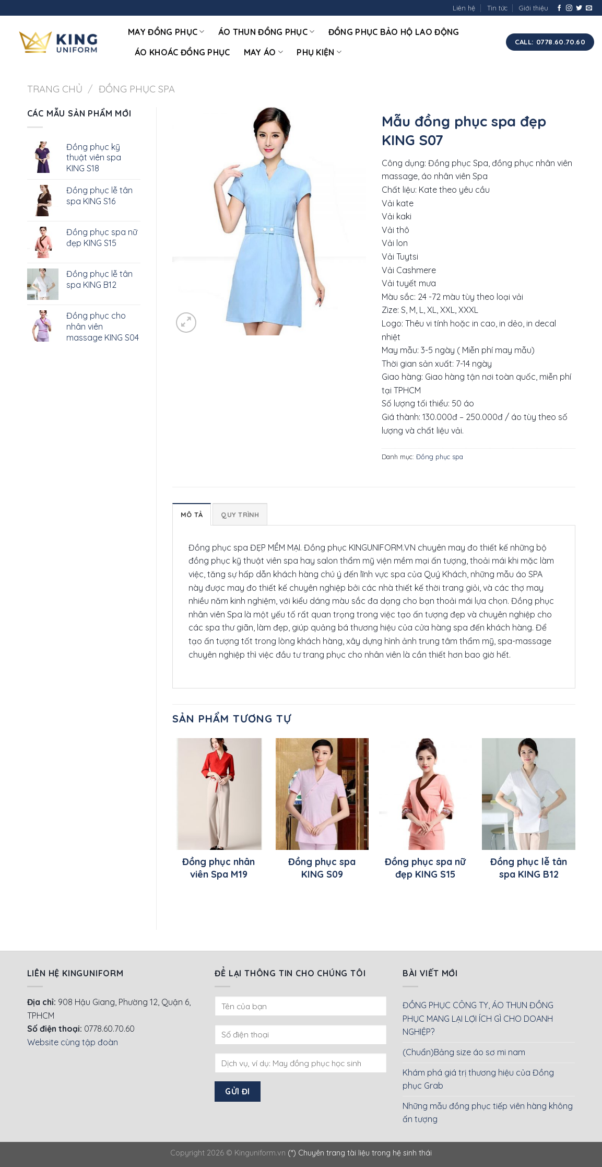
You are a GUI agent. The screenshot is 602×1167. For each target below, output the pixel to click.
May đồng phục (166, 32)
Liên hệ (464, 8)
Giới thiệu (533, 8)
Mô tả (192, 514)
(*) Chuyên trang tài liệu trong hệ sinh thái (360, 1153)
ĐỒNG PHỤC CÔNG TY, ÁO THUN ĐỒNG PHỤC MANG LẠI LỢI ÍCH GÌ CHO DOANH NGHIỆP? (478, 1018)
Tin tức (497, 8)
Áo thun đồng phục (266, 32)
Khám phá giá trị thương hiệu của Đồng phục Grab (478, 1079)
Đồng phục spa (137, 89)
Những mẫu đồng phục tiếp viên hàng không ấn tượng (488, 1113)
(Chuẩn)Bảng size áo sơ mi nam (464, 1052)
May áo (263, 52)
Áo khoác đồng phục (182, 52)
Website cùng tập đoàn (72, 1042)
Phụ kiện (319, 52)
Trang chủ (54, 89)
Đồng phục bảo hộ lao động (393, 32)
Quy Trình (239, 514)
